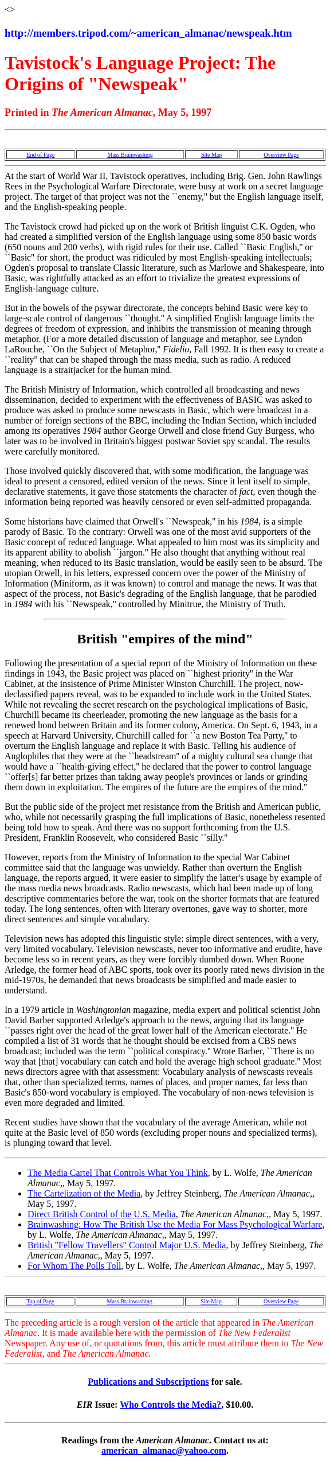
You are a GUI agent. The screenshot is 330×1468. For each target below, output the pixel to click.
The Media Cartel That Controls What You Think (118, 1173)
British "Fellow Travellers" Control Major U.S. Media (127, 1245)
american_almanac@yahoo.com (163, 1450)
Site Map (211, 155)
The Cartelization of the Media (84, 1193)
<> (10, 9)
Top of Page (40, 1301)
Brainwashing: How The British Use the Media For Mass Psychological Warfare (175, 1224)
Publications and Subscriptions (148, 1382)
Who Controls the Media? (170, 1404)
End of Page (40, 155)
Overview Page (281, 155)
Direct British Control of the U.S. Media (102, 1214)
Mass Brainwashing (129, 155)
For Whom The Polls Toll (74, 1266)
